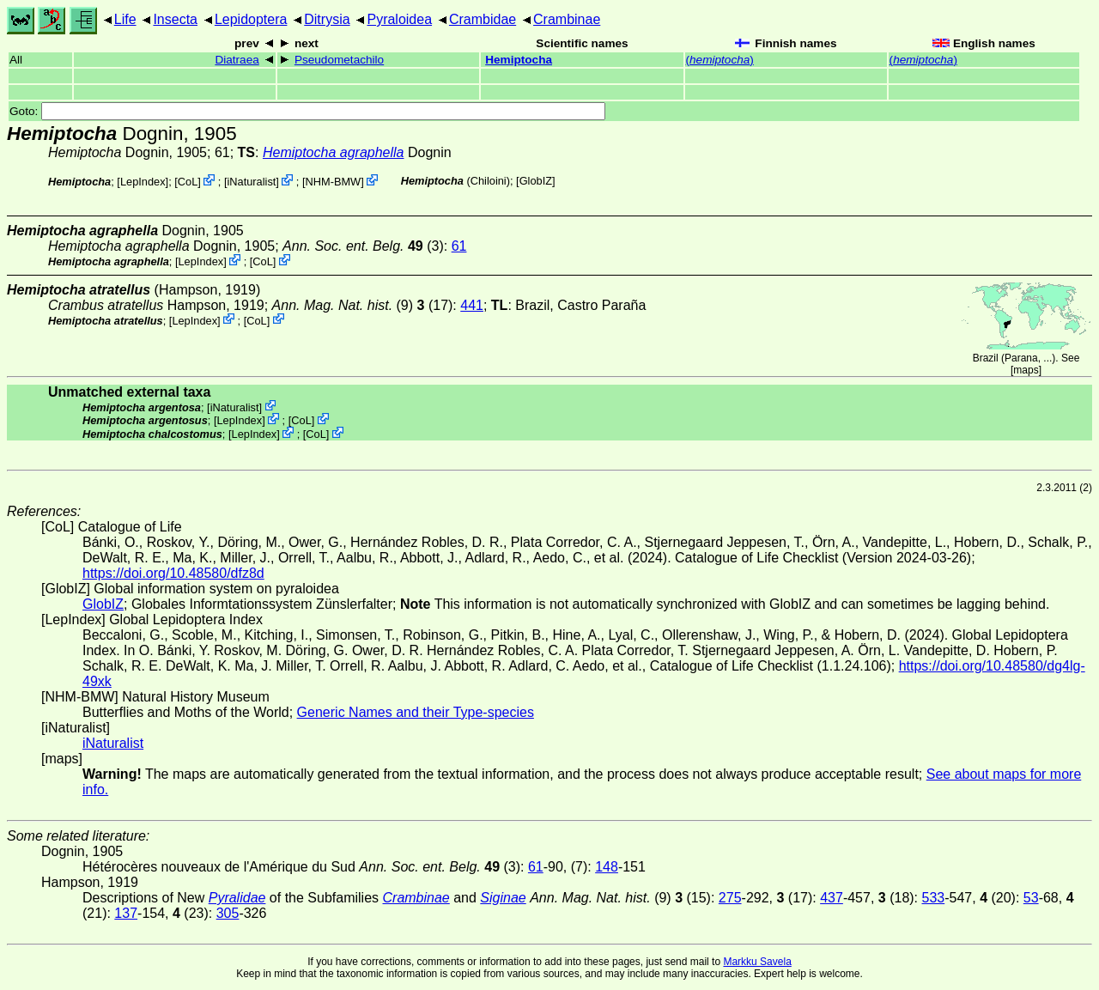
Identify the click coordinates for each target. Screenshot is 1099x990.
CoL (187, 181)
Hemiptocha (518, 59)
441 (471, 305)
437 (831, 897)
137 (125, 913)
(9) (343, 305)
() (720, 59)
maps (1025, 370)
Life (125, 19)
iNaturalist (251, 181)
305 (228, 913)
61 (459, 246)
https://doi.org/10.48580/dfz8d (173, 573)
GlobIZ (535, 180)
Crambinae (566, 19)
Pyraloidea (399, 19)
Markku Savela (757, 962)
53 (1031, 897)
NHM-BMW (333, 181)
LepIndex (143, 181)
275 (730, 897)
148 (606, 866)
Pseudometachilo (339, 59)
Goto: (307, 111)
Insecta (175, 19)
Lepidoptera (251, 19)
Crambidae (482, 19)
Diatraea (236, 59)
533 (933, 897)
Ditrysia (326, 19)
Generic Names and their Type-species (415, 712)
